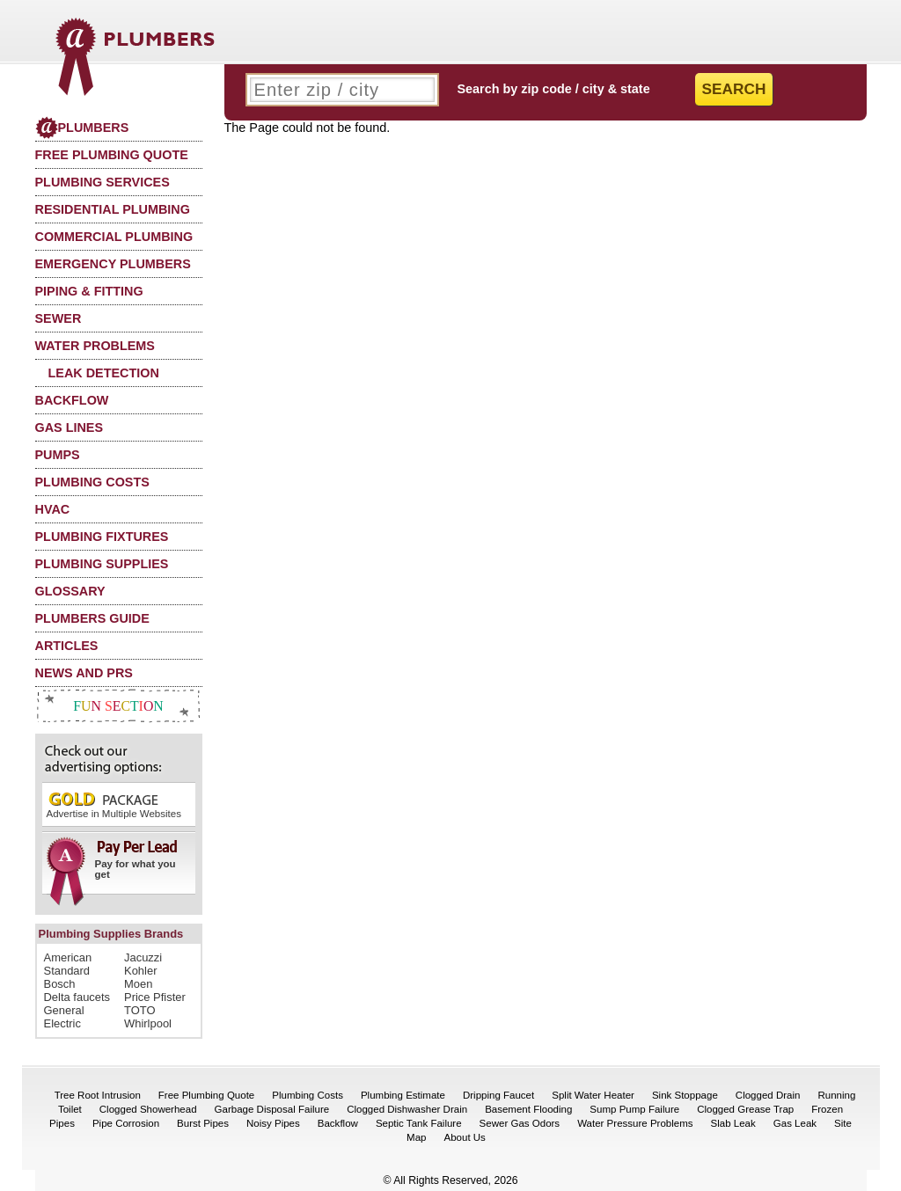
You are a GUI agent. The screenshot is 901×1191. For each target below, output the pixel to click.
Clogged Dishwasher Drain (407, 1109)
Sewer (58, 318)
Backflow (72, 400)
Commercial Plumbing (114, 237)
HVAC (52, 509)
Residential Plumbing (112, 209)
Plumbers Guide (92, 618)
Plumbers (82, 127)
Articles (67, 646)
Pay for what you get (113, 866)
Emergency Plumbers (113, 264)
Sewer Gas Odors (520, 1123)
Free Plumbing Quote (111, 155)
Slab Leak (733, 1123)
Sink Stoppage (685, 1095)
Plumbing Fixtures (102, 537)
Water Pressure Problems (634, 1123)
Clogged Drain (768, 1095)
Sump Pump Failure (634, 1109)
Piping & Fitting (89, 291)
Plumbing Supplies (102, 564)
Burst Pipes (203, 1123)
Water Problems (95, 346)
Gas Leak (795, 1123)
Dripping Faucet (498, 1095)
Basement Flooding (528, 1109)
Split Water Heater (593, 1095)
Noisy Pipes (273, 1123)
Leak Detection (103, 373)
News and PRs (84, 673)
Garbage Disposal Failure (272, 1109)
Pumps (57, 455)
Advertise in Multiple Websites (114, 804)
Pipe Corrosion (125, 1123)
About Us (465, 1137)
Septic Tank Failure (419, 1123)
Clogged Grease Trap (745, 1109)
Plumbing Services (102, 182)
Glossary (70, 591)
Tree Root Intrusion (98, 1095)
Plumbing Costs (92, 482)
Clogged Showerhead (148, 1109)
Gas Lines (69, 427)
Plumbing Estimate (403, 1095)
